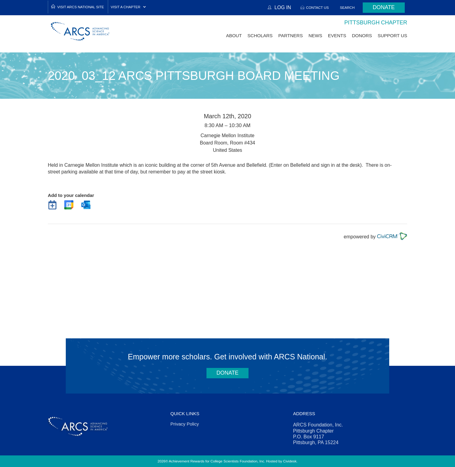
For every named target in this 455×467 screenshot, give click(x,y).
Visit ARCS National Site (80, 7)
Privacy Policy (185, 423)
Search (345, 7)
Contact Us (315, 7)
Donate (383, 8)
